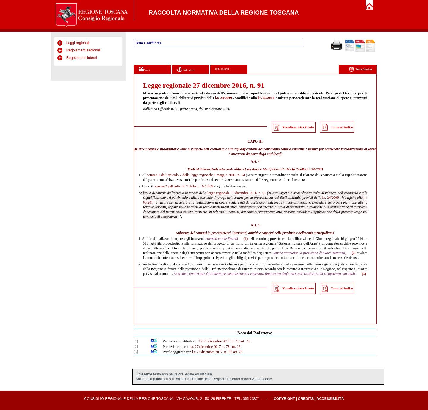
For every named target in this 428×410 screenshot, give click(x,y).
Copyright (284, 399)
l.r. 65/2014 (266, 98)
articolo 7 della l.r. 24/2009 (303, 169)
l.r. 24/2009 (223, 98)
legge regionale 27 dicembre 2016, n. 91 (236, 193)
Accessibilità (330, 399)
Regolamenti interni (81, 58)
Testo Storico (360, 69)
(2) (354, 253)
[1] (136, 341)
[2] (136, 347)
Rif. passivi (222, 69)
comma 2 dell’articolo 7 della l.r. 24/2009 (183, 186)
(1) (245, 239)
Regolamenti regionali (83, 50)
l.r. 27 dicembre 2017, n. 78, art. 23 (224, 341)
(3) (364, 274)
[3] (136, 352)
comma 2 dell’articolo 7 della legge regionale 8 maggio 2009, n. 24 (196, 175)
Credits (306, 399)
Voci (144, 69)
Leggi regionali (77, 43)
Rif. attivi (186, 69)
